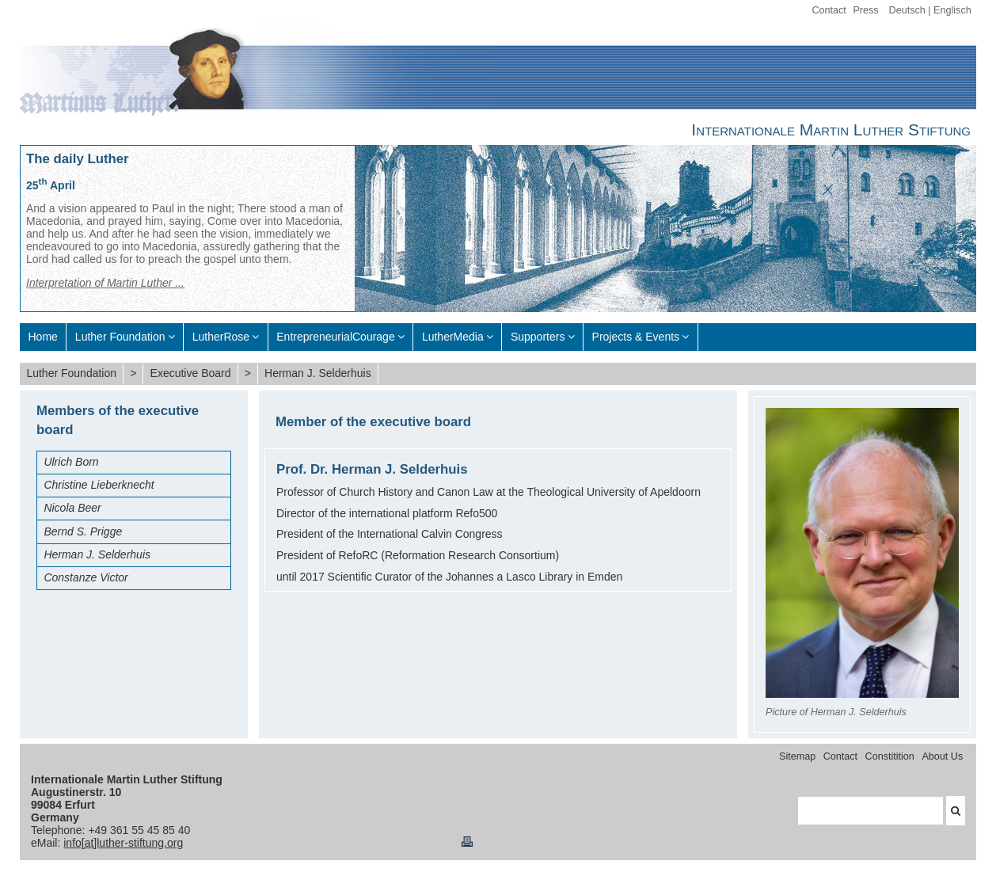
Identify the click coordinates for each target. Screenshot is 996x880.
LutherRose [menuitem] (220, 336)
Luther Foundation (71, 373)
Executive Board (190, 373)
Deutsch (907, 10)
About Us (942, 756)
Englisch (952, 10)
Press (865, 10)
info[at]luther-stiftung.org (123, 842)
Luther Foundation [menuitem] (120, 336)
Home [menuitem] (43, 336)
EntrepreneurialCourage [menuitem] (335, 336)
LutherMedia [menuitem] (453, 336)
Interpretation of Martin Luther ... (105, 282)
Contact (829, 10)
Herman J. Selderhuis (317, 373)
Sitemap (797, 756)
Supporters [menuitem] (538, 336)
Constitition (889, 756)
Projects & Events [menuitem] (636, 336)
